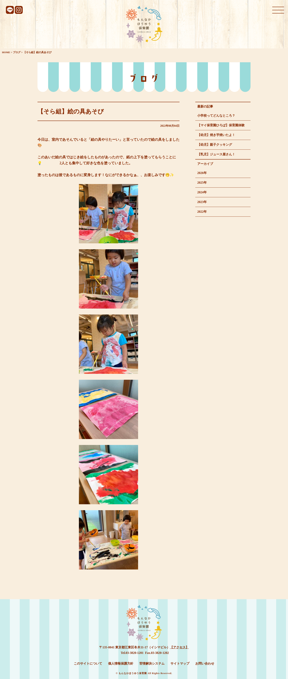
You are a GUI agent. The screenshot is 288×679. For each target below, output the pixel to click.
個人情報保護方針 (120, 663)
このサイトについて (88, 663)
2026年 (202, 173)
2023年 (202, 202)
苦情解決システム (152, 663)
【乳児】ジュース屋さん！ (216, 154)
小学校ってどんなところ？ (216, 115)
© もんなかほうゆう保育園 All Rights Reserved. (144, 673)
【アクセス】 (179, 647)
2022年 (202, 211)
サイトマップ (179, 663)
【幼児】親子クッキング (214, 144)
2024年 (202, 192)
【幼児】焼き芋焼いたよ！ (216, 135)
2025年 (202, 182)
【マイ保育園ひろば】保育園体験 (221, 125)
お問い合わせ (204, 663)
